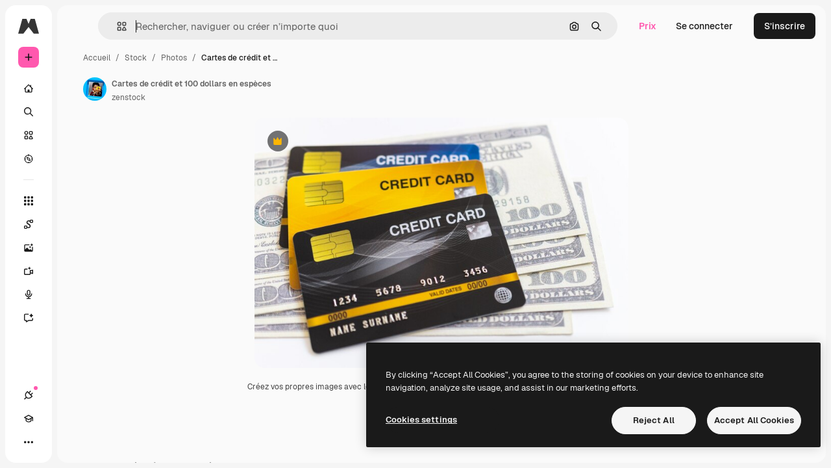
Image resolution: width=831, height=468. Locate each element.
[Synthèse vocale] (78, 294)
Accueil (195, 58)
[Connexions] (28, 442)
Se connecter (704, 26)
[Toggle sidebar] (127, 26)
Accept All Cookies (754, 420)
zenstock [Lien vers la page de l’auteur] (227, 97)
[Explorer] (78, 158)
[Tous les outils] (78, 200)
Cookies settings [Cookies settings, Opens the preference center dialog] (421, 419)
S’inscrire (784, 26)
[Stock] (78, 135)
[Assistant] (78, 317)
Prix (647, 26)
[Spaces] (78, 224)
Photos (273, 58)
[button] (200, 26)
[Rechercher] (78, 111)
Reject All (654, 420)
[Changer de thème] (75, 442)
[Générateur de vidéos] (78, 271)
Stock (234, 58)
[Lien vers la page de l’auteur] (193, 89)
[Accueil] (78, 88)
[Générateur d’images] (78, 247)
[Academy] (52, 442)
